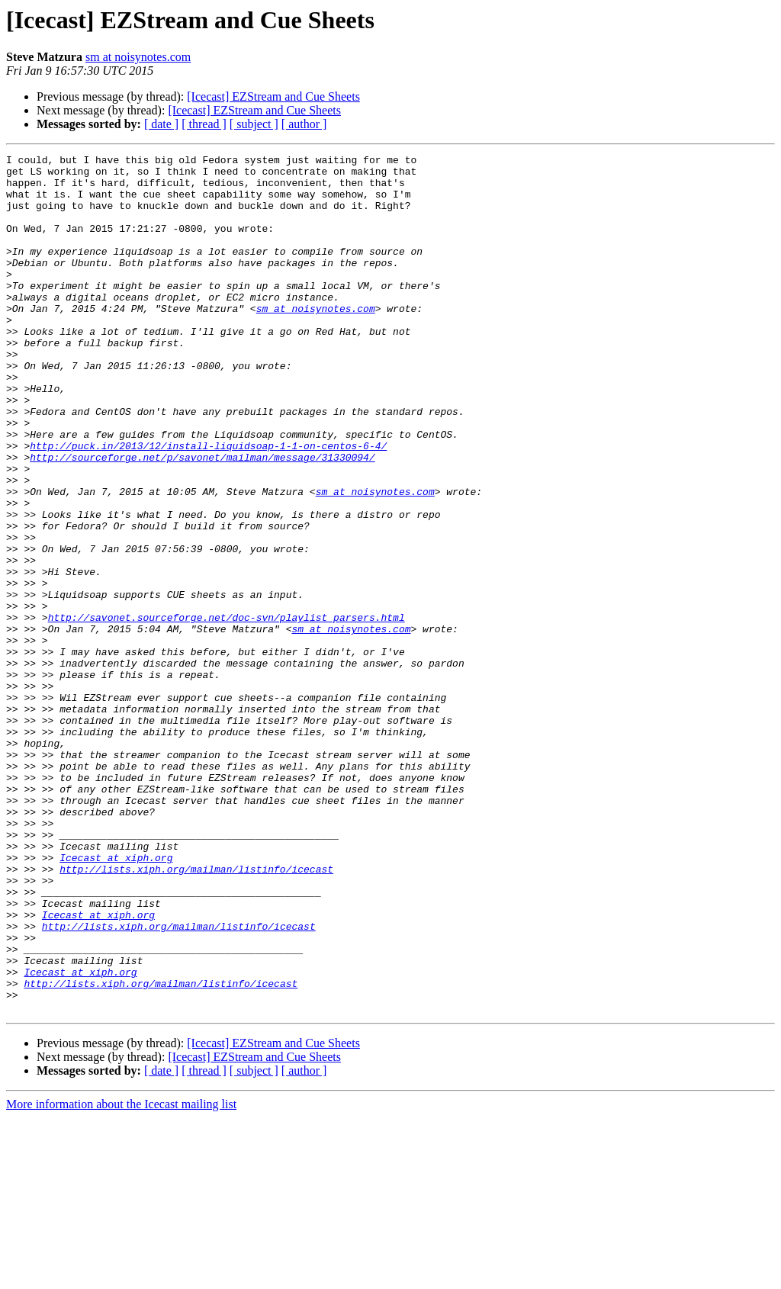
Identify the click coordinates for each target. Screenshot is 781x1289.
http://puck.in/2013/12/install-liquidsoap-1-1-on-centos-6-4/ (208, 505)
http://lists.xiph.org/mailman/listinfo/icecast (196, 1013)
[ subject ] (254, 123)
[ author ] (304, 123)
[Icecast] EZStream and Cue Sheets (273, 96)
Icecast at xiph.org (115, 999)
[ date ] (161, 123)
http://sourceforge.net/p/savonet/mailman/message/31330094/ (202, 519)
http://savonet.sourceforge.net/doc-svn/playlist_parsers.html (226, 711)
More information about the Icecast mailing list (121, 1275)
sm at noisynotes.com (138, 56)
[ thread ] (204, 123)
